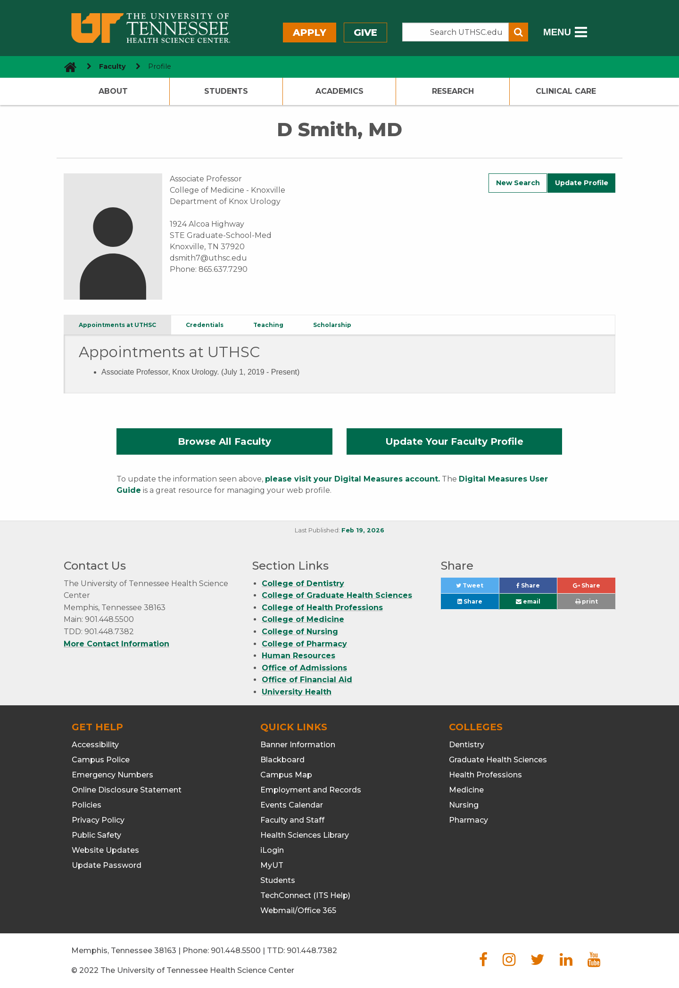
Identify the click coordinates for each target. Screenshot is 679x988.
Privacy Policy (98, 820)
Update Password (106, 865)
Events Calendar (291, 804)
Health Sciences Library (304, 835)
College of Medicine (303, 619)
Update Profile (581, 183)
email (528, 601)
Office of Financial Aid (307, 679)
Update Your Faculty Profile (454, 441)
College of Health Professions (322, 607)
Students (226, 91)
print (586, 601)
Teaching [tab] (268, 324)
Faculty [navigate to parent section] (112, 66)
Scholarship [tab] (332, 324)
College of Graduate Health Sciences (337, 595)
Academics (339, 91)
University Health (296, 691)
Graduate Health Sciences (498, 759)
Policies (86, 804)
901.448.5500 (236, 950)
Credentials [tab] (205, 324)
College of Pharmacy (304, 643)
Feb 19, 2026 (362, 530)
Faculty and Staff (292, 820)
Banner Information (297, 744)
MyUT (271, 865)
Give (365, 32)
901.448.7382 (312, 950)
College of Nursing (300, 631)
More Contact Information (116, 643)
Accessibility (95, 744)
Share (536, 588)
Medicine (466, 789)
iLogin (272, 850)
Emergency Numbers (112, 774)
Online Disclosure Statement (127, 789)
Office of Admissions (304, 667)
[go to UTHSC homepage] (67, 66)
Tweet (477, 588)
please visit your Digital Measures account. (352, 478)
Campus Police (101, 759)
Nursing (464, 804)
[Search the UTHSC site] (455, 32)
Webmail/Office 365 (298, 910)
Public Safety (96, 835)
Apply (309, 32)
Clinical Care (566, 91)
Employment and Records (310, 789)
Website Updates (105, 850)
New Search (518, 183)
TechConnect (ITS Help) (305, 895)
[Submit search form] (518, 32)
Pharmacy (468, 820)
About (113, 91)
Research (453, 91)
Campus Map (286, 774)
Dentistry (466, 744)
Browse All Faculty (224, 441)
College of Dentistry (303, 583)
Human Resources (298, 655)
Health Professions (485, 774)
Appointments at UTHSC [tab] (117, 324)
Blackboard (282, 759)
